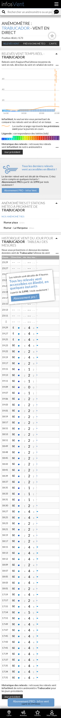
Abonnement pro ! (25, 297)
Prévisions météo (34, 43)
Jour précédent (12, 152)
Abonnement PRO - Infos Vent (20, 190)
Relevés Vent (11, 43)
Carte (53, 43)
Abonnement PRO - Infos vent (31, 702)
